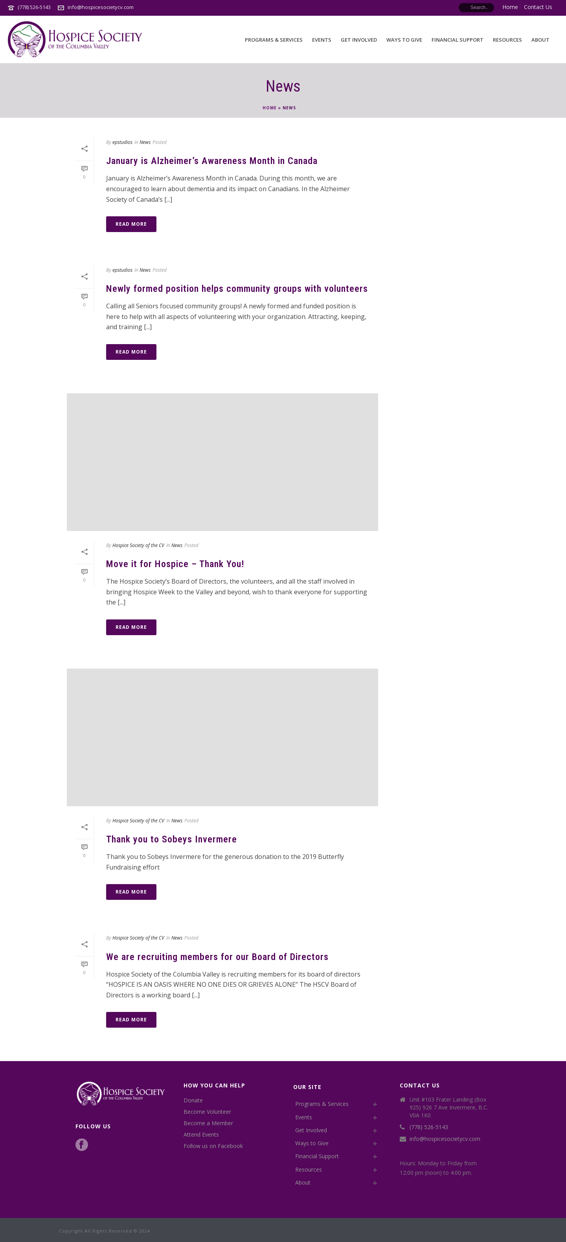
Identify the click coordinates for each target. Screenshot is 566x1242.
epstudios (122, 142)
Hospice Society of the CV (138, 545)
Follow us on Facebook (213, 1146)
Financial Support (457, 39)
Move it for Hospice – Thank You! (175, 563)
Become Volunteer (207, 1111)
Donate (193, 1100)
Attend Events (201, 1134)
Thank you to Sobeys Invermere (171, 839)
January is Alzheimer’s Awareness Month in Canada (212, 160)
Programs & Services (274, 39)
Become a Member (208, 1123)
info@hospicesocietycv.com (101, 7)
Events (321, 39)
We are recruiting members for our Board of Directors (217, 956)
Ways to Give (404, 39)
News (145, 142)
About (540, 39)
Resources (507, 39)
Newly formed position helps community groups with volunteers (237, 288)
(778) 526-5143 (34, 7)
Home (270, 108)
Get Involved (359, 39)
